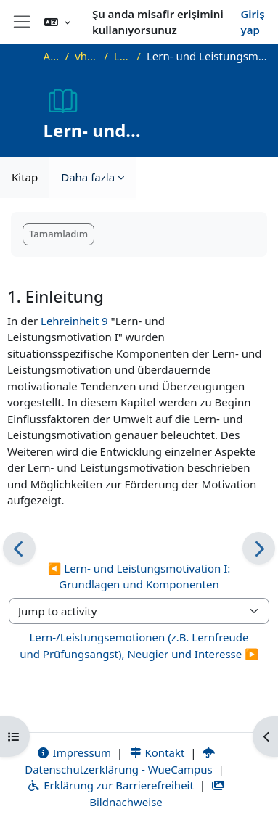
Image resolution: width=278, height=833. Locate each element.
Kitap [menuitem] (25, 177)
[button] (57, 22)
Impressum (73, 752)
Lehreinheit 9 (74, 320)
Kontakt (156, 752)
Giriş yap (252, 22)
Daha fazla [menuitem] (88, 177)
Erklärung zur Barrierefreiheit (110, 785)
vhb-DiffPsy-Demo (86, 56)
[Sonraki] (258, 548)
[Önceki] (19, 548)
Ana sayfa (52, 56)
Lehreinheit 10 (122, 56)
